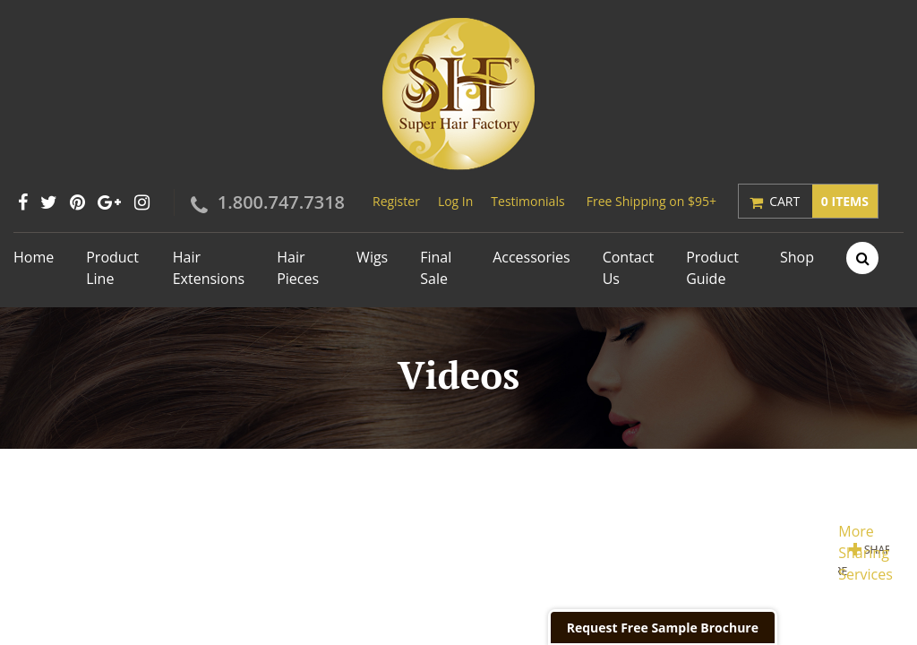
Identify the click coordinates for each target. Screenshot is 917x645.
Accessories (531, 257)
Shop (797, 257)
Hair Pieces (298, 267)
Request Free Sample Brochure (662, 627)
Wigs (372, 257)
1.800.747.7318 (281, 202)
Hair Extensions (209, 267)
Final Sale (435, 267)
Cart (823, 201)
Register (396, 201)
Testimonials (527, 201)
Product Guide (712, 267)
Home (33, 257)
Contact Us (628, 267)
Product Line (112, 267)
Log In (455, 201)
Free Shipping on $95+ (651, 201)
